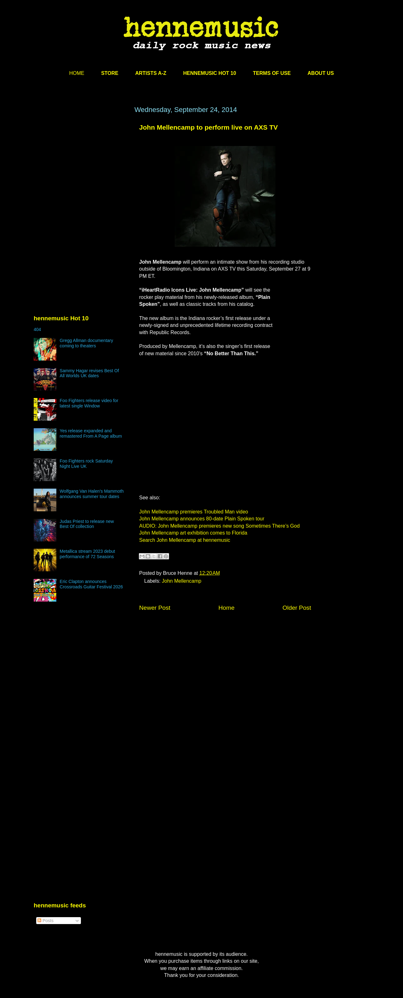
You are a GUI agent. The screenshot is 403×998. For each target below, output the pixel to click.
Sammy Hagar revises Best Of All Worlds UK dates (89, 373)
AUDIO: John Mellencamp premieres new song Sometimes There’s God (219, 526)
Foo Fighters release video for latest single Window (89, 403)
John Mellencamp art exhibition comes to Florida (193, 532)
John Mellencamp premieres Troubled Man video (193, 511)
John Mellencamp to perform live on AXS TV (208, 127)
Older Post (296, 607)
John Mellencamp (181, 581)
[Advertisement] (81, 165)
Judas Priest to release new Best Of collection (87, 524)
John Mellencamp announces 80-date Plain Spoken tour (201, 518)
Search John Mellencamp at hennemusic (184, 540)
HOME (76, 73)
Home (227, 607)
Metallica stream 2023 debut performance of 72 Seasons (87, 554)
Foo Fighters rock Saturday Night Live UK (86, 463)
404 (37, 329)
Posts (45, 920)
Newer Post (154, 607)
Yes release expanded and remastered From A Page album (91, 433)
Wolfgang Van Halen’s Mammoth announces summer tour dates (92, 494)
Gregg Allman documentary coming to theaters (86, 343)
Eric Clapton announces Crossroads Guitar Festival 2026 (91, 584)
